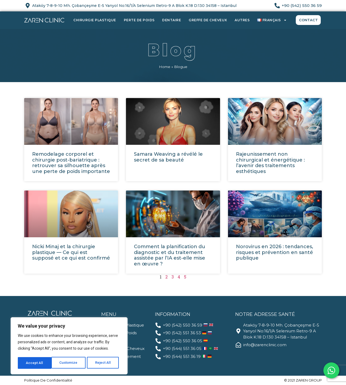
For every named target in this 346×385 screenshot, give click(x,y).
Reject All (70, 363)
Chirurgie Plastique (94, 20)
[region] (69, 346)
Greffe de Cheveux (208, 20)
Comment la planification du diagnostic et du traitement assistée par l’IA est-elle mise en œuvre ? (169, 255)
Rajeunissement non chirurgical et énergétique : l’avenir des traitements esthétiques (270, 162)
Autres (242, 20)
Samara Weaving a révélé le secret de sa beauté (168, 157)
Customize (35, 363)
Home (164, 67)
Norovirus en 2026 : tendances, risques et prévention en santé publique (274, 252)
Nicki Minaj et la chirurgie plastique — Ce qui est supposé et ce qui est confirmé (71, 252)
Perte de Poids (139, 20)
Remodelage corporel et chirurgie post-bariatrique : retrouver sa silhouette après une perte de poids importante (71, 162)
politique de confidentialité (48, 380)
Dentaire (171, 20)
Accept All (104, 363)
